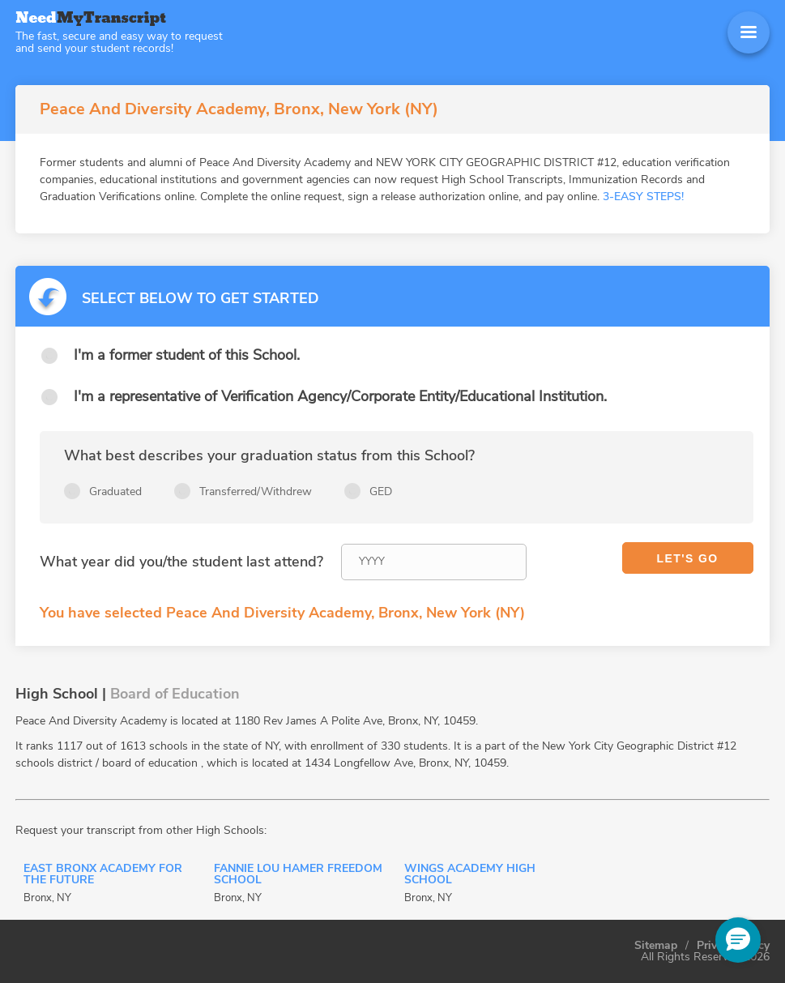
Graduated (115, 491)
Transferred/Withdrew (255, 491)
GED (380, 491)
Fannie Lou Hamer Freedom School (298, 875)
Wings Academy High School (469, 875)
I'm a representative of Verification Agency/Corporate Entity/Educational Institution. (340, 396)
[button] (738, 940)
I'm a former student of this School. (187, 355)
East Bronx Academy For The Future (102, 875)
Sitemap (655, 945)
